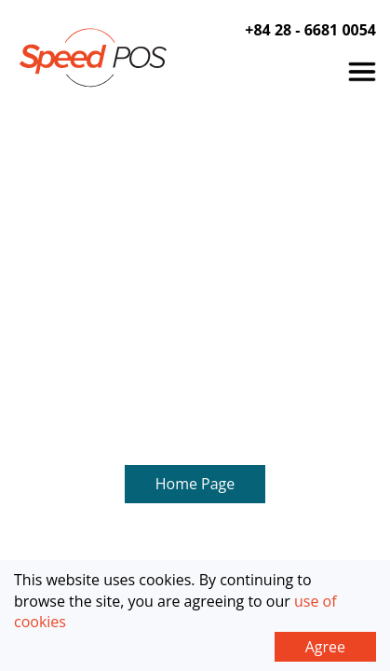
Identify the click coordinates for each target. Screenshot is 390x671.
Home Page (195, 199)
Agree (325, 647)
